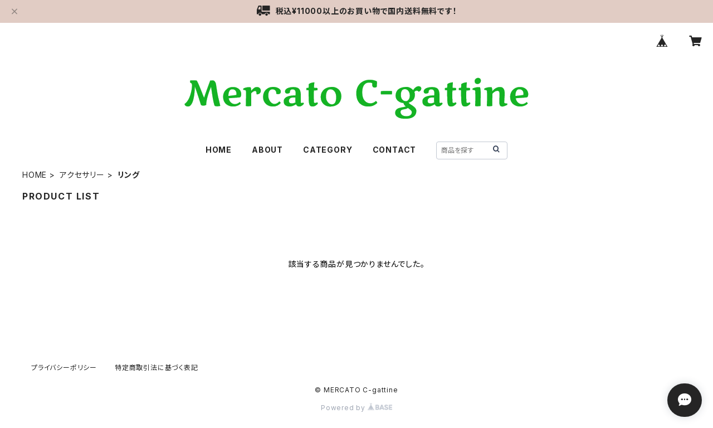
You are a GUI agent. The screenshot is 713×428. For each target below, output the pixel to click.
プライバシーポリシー (64, 367)
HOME (219, 149)
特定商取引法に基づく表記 (156, 367)
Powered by (356, 407)
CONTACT (395, 149)
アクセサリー (82, 174)
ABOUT (267, 149)
